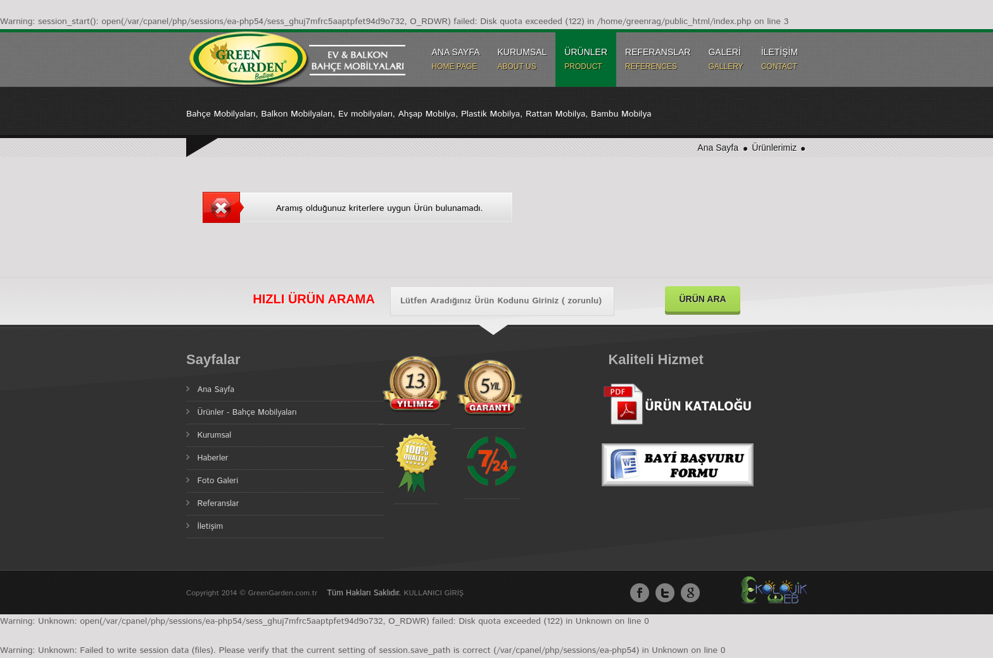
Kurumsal (215, 435)
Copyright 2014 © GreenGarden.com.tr (253, 593)
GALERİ (725, 59)
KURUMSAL (522, 59)
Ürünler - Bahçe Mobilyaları (247, 413)
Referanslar (218, 504)
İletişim (211, 527)
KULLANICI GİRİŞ (434, 593)
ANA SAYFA (456, 59)
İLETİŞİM (779, 59)
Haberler (213, 458)
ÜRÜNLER (585, 59)
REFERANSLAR (657, 59)
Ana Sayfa (717, 147)
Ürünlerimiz (775, 147)
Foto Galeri (218, 481)
